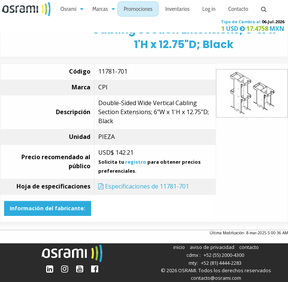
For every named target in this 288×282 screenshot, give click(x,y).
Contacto (238, 9)
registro (135, 161)
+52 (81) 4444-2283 (221, 262)
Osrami (68, 9)
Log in (209, 9)
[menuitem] (70, 9)
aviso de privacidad (212, 247)
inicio (179, 247)
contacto (249, 247)
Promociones (138, 9)
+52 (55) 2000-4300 (224, 255)
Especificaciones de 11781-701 (143, 186)
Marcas (100, 9)
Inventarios (177, 9)
